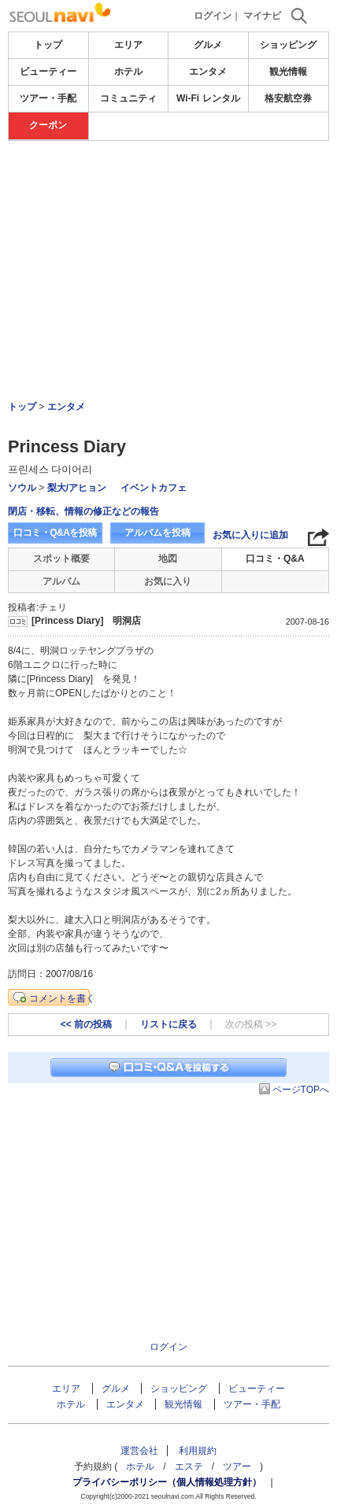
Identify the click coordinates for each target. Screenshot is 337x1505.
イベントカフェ (153, 487)
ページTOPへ (300, 1089)
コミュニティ (128, 98)
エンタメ (208, 71)
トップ (48, 44)
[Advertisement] (168, 188)
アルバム (61, 581)
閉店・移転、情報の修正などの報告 (83, 511)
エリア (128, 44)
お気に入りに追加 (250, 534)
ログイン (212, 15)
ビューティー (48, 71)
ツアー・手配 (48, 98)
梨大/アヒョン (76, 487)
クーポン (48, 125)
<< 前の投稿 (86, 1024)
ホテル (128, 71)
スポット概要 (61, 558)
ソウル (22, 487)
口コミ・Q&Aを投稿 (55, 532)
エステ (189, 1466)
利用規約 (198, 1450)
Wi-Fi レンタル (208, 98)
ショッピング (288, 44)
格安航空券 (288, 98)
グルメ (208, 44)
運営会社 (139, 1450)
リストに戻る (168, 1024)
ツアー (237, 1466)
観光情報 (288, 71)
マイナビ (262, 15)
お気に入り (167, 581)
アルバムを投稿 (157, 532)
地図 (167, 558)
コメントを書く (62, 998)
